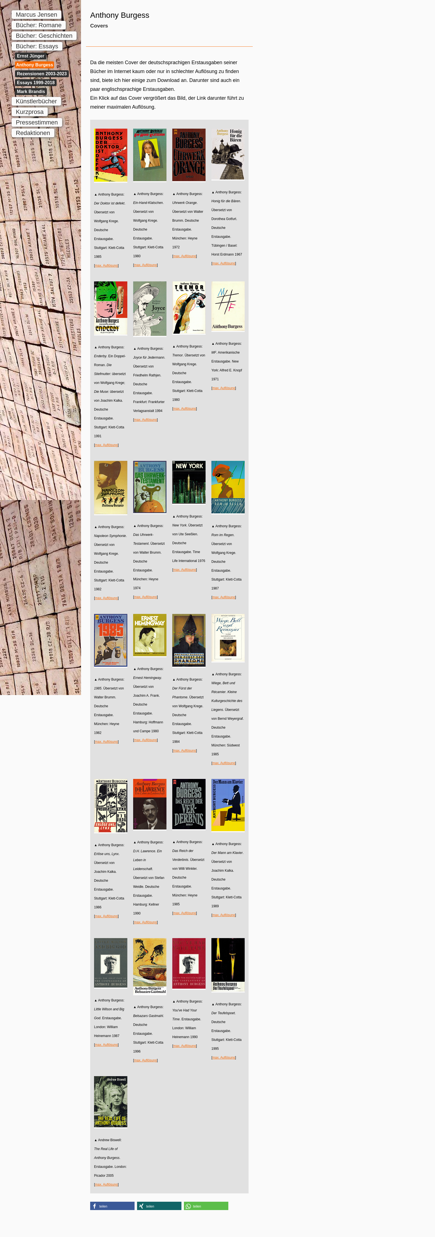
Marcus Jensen (36, 14)
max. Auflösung (106, 266)
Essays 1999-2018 (36, 82)
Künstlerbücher (36, 101)
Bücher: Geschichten (44, 35)
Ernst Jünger (30, 56)
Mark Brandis (31, 91)
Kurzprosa (30, 111)
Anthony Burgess (34, 65)
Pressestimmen (37, 122)
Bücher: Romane (39, 25)
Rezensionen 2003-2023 (42, 73)
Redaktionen (33, 132)
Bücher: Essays (37, 46)
